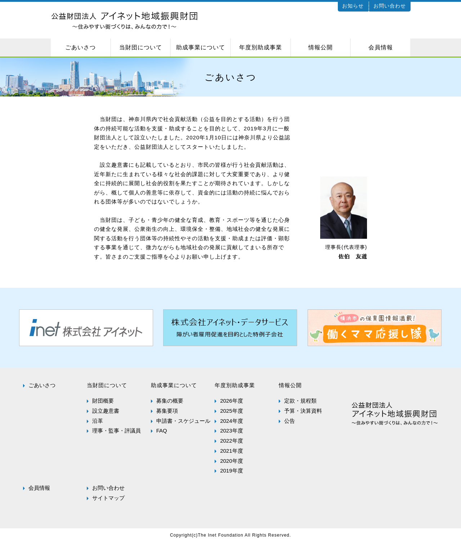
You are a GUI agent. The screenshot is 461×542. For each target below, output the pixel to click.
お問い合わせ (389, 6)
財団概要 (103, 401)
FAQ (161, 430)
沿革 (97, 421)
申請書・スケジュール (183, 421)
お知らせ (353, 6)
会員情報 (39, 488)
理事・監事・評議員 (116, 430)
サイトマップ (108, 498)
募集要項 (167, 411)
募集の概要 (169, 401)
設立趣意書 (105, 411)
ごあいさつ (41, 385)
